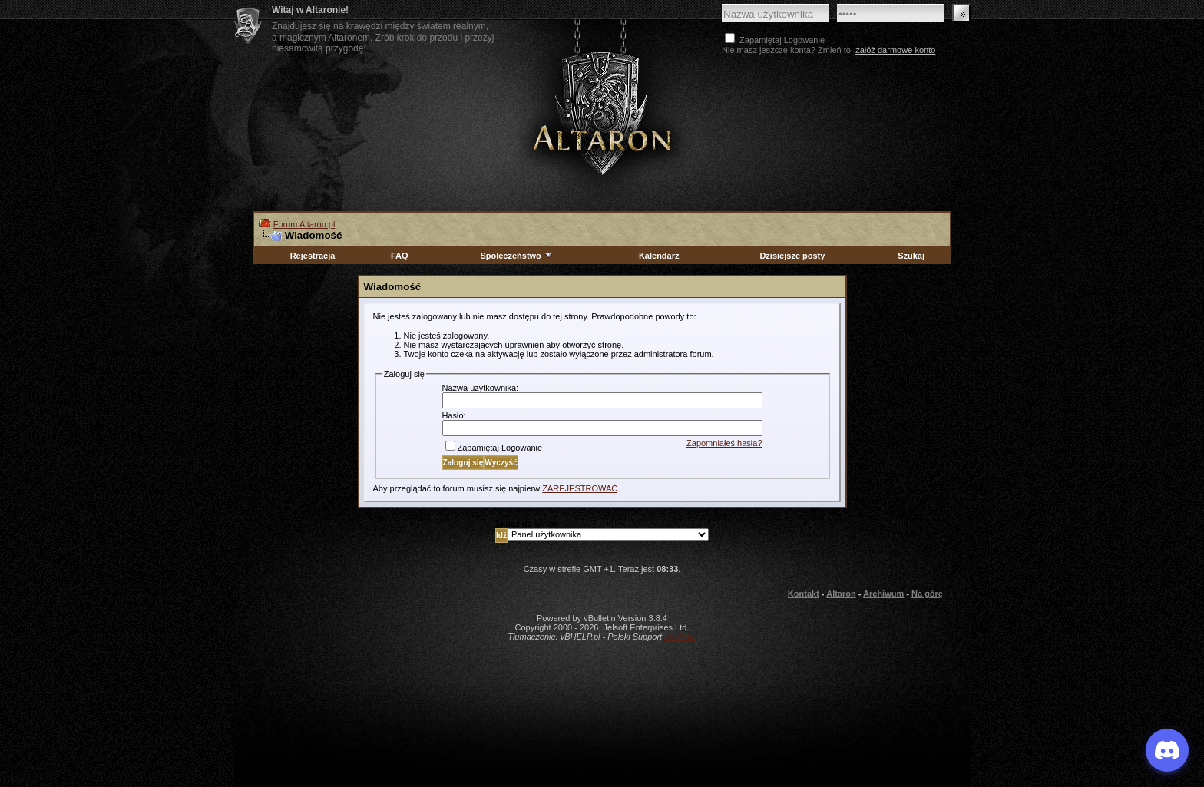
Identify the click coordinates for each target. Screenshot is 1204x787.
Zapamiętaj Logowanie (494, 447)
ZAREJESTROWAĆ (579, 488)
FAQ (399, 255)
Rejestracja (313, 255)
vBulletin (680, 636)
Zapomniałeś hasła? (724, 443)
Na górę (927, 593)
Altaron (602, 112)
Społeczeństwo (517, 255)
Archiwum (883, 593)
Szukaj (911, 255)
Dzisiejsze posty (792, 255)
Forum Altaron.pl (304, 224)
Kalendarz (659, 255)
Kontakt (803, 593)
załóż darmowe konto (895, 50)
